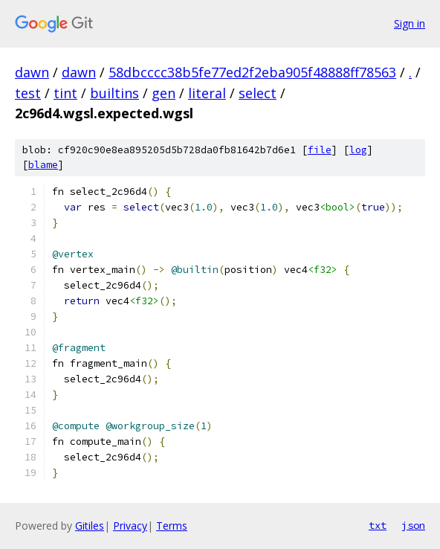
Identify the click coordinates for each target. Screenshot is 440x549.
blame (43, 164)
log (358, 150)
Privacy (130, 525)
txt (377, 525)
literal (207, 93)
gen (163, 93)
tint (65, 93)
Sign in (409, 23)
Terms (171, 525)
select (257, 93)
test (28, 93)
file (319, 150)
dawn (32, 72)
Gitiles (89, 525)
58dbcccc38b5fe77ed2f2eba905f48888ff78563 (252, 72)
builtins (114, 93)
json (413, 525)
